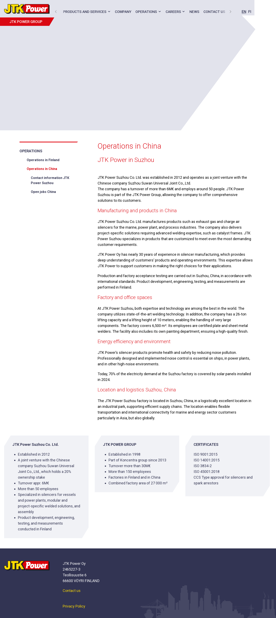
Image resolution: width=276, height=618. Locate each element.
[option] (138, 68)
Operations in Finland (43, 160)
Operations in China (42, 169)
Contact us (72, 590)
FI (220, 11)
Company (122, 12)
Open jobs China (43, 192)
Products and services (83, 12)
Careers (172, 12)
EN (214, 11)
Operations (145, 12)
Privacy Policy (74, 606)
